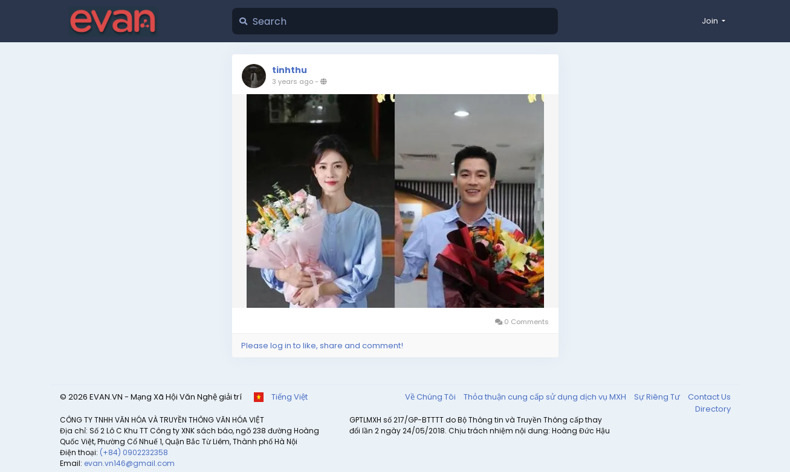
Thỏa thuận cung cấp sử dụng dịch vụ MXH (546, 397)
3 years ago (292, 81)
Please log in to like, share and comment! (322, 345)
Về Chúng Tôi (431, 397)
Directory (713, 409)
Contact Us (709, 397)
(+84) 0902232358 (134, 452)
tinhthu (289, 70)
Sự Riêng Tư (658, 397)
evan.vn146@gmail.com (129, 463)
